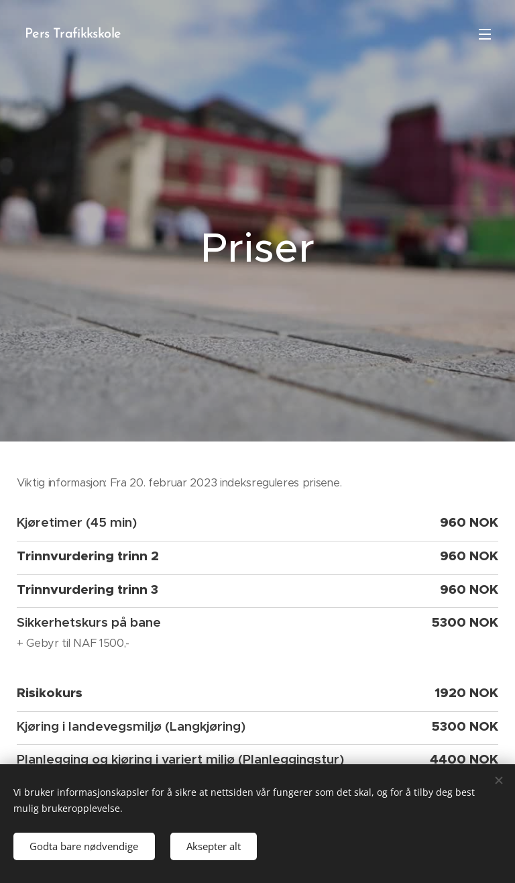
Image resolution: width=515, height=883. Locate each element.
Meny (485, 34)
